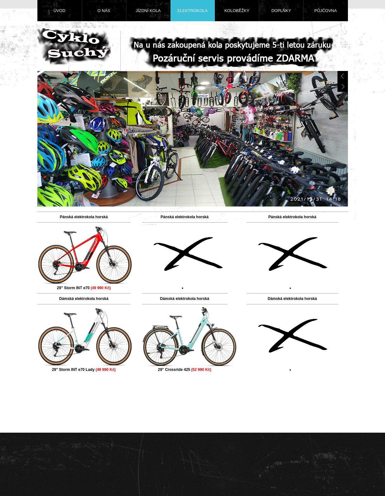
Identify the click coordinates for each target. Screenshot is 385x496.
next (342, 86)
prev (342, 76)
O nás (103, 10)
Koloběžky (236, 10)
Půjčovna (325, 10)
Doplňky (281, 10)
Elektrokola (192, 10)
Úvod (60, 10)
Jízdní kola (148, 10)
